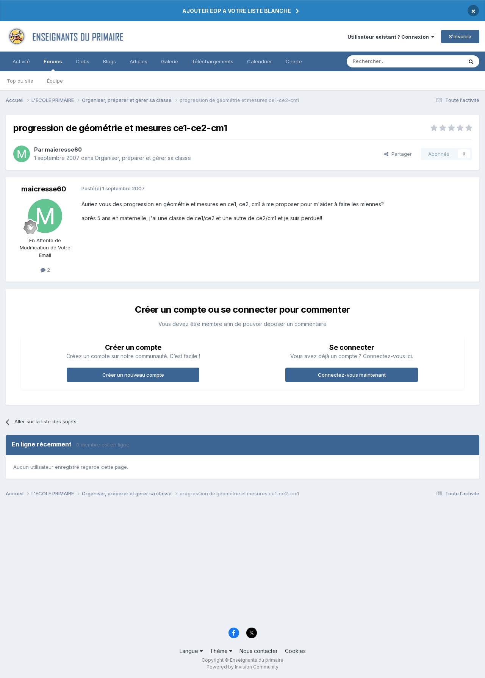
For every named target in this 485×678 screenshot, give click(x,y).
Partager (398, 154)
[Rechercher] (388, 61)
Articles (138, 61)
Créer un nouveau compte (133, 375)
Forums (53, 64)
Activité (21, 61)
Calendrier (259, 61)
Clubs (82, 61)
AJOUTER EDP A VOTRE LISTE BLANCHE (236, 11)
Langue (191, 651)
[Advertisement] (233, 564)
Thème (221, 651)
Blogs (109, 61)
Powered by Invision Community (242, 667)
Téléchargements (212, 61)
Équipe (55, 81)
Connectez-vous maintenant (352, 375)
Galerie (169, 61)
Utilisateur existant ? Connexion (390, 37)
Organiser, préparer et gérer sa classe (143, 158)
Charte (294, 61)
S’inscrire (460, 36)
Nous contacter (258, 651)
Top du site (20, 81)
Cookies (295, 651)
